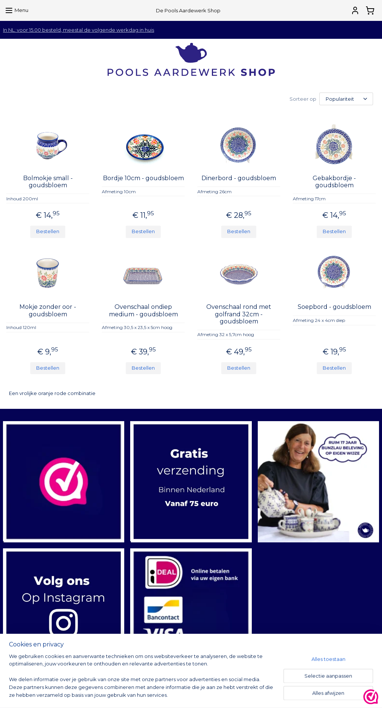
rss (241, 694)
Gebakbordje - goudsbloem (334, 182)
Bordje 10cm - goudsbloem (143, 178)
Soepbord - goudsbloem (334, 306)
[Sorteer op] (346, 99)
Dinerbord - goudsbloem (238, 178)
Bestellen (47, 231)
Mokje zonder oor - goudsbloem (47, 310)
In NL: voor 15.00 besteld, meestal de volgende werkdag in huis (78, 30)
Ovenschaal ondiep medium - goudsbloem (143, 310)
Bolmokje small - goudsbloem (48, 182)
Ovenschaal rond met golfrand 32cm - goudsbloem (238, 314)
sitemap (227, 694)
